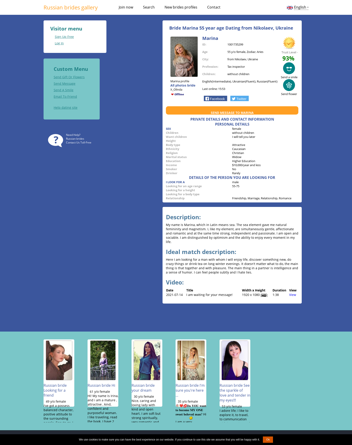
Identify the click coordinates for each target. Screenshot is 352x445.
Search (149, 7)
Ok (268, 439)
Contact (213, 7)
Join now (126, 7)
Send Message (64, 83)
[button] (215, 98)
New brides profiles (181, 7)
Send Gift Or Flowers (69, 77)
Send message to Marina (232, 112)
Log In (59, 43)
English (300, 7)
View (292, 294)
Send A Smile (63, 90)
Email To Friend (65, 96)
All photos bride (182, 85)
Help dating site (65, 107)
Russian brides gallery (71, 7)
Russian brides (75, 138)
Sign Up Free (64, 36)
